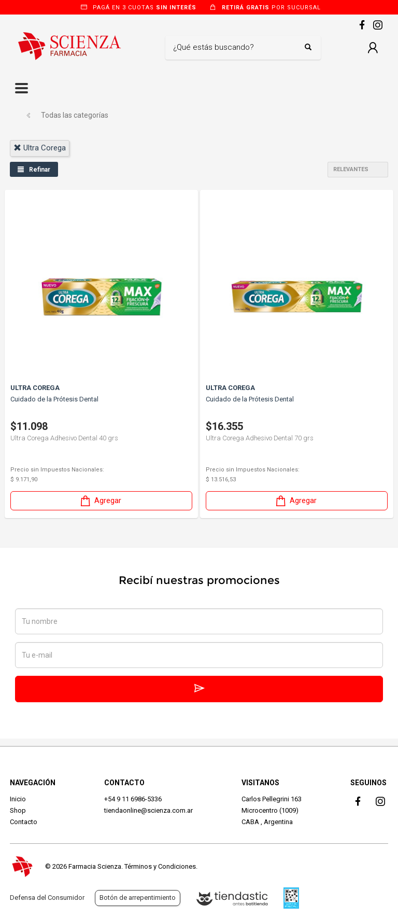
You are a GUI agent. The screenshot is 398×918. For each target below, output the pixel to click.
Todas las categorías (74, 115)
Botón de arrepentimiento (138, 897)
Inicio (18, 799)
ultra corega (39, 147)
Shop (18, 810)
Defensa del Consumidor (47, 897)
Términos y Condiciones (160, 866)
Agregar (100, 500)
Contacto (23, 822)
